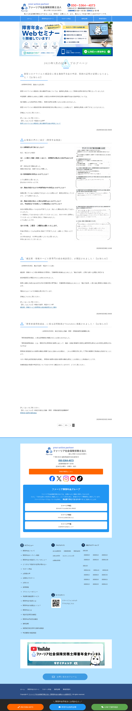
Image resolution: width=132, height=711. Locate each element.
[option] (66, 39)
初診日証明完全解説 (29, 614)
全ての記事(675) (57, 551)
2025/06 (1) (87, 579)
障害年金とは (27, 610)
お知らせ (26, 582)
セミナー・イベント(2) (68, 555)
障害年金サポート (48, 18)
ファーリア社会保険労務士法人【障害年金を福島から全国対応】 (50, 694)
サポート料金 (66, 18)
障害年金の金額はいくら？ (32, 605)
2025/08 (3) (96, 574)
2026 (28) (85, 550)
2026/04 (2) (105, 555)
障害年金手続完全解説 (30, 619)
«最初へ (60, 425)
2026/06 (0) (87, 555)
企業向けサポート (29, 578)
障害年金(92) (77, 551)
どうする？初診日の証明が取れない (35, 564)
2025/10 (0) (105, 570)
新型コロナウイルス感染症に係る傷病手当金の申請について (40, 123)
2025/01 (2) (105, 584)
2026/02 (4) (96, 559)
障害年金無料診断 (68, 707)
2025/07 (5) (105, 574)
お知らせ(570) (56, 555)
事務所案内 (102, 18)
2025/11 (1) (96, 570)
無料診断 (84, 18)
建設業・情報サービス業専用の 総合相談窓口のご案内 (38, 307)
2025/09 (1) (87, 574)
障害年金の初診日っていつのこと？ (35, 560)
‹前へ (66, 425)
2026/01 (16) (105, 559)
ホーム (29, 18)
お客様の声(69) (56, 560)
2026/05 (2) (96, 555)
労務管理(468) (67, 551)
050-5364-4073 (66, 460)
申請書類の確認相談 (29, 633)
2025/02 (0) (96, 584)
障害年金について (29, 551)
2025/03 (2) (87, 584)
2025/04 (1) (105, 579)
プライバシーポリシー (30, 592)
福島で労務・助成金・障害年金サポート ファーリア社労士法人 (37, 7)
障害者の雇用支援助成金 (28, 413)
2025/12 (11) (87, 570)
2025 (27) (85, 565)
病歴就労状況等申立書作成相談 (33, 628)
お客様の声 (26, 573)
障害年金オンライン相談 (31, 555)
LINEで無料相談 (111, 707)
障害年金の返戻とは (29, 601)
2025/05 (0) (96, 579)
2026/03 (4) (87, 559)
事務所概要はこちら (66, 471)
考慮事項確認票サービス (31, 596)
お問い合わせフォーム (67, 677)
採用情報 (26, 587)
